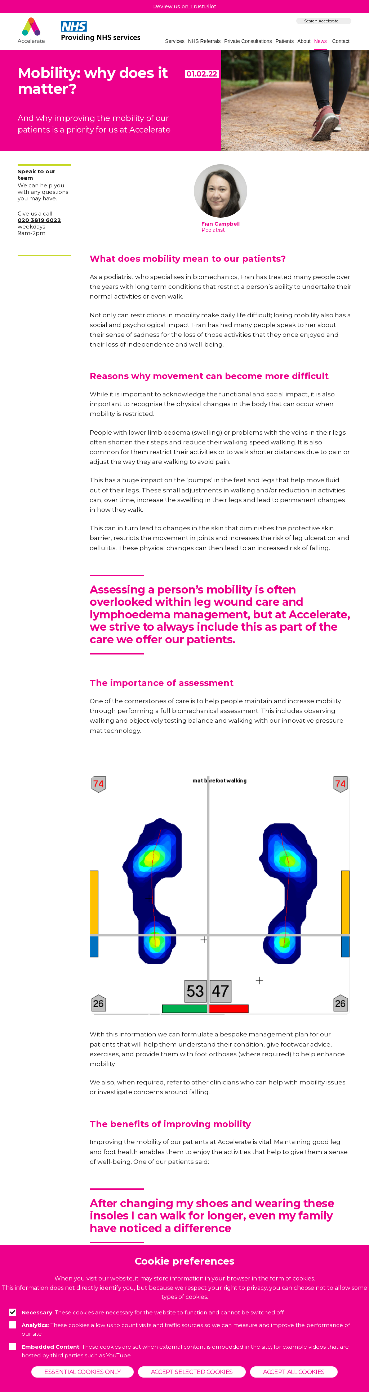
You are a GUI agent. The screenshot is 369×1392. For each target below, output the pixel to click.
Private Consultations (248, 41)
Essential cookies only (82, 1372)
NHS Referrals (204, 41)
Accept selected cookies (192, 1372)
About (304, 41)
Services (174, 41)
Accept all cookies (294, 1372)
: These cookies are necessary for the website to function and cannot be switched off (146, 1312)
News (320, 41)
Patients (285, 41)
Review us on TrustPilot (184, 6)
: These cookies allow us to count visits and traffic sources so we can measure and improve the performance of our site (179, 1329)
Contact (341, 41)
